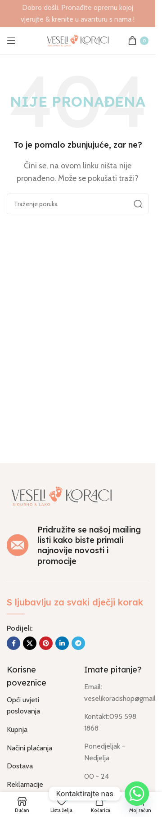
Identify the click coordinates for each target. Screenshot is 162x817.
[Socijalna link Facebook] (13, 643)
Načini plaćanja (29, 748)
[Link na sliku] (62, 495)
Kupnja (17, 729)
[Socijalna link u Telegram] (78, 643)
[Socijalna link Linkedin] (62, 643)
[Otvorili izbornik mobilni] (11, 41)
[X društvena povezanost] (29, 643)
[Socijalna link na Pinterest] (46, 643)
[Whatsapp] (137, 793)
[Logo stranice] (78, 40)
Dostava (20, 766)
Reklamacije (25, 784)
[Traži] (77, 204)
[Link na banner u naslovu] (77, 13)
